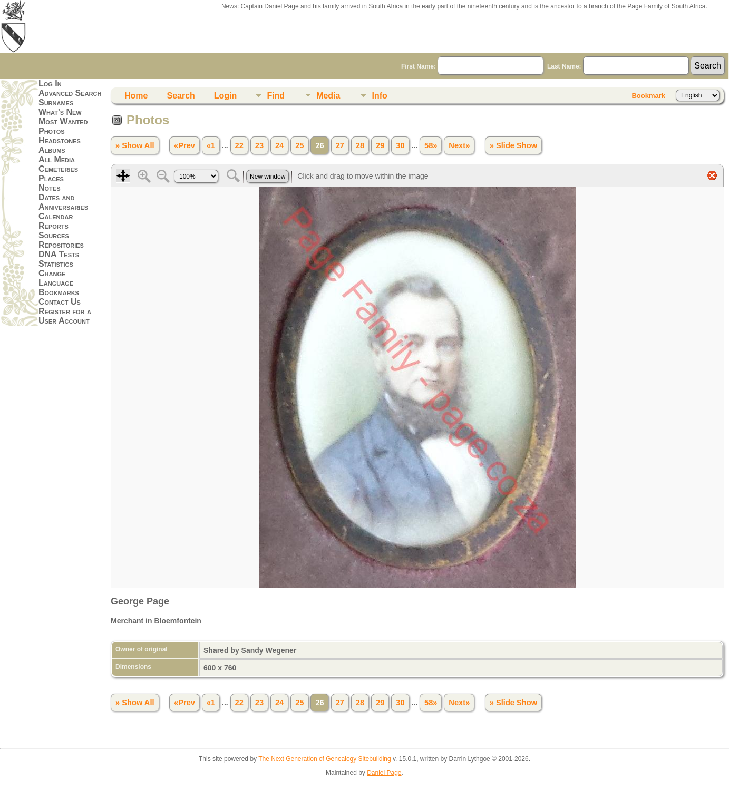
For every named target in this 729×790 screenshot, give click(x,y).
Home (136, 95)
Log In (50, 83)
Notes (49, 187)
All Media (56, 159)
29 (380, 145)
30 (400, 145)
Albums (51, 149)
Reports (53, 225)
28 (360, 145)
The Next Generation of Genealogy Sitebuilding (324, 759)
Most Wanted (63, 121)
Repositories (61, 244)
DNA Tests (58, 254)
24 (279, 145)
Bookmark (648, 96)
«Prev (184, 145)
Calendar (55, 216)
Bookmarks (58, 292)
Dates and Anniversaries (63, 202)
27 (340, 145)
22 (239, 145)
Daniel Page (384, 772)
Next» (459, 145)
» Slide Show (513, 145)
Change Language (55, 278)
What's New (60, 112)
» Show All (134, 145)
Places (51, 178)
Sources (53, 235)
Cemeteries (58, 168)
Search (181, 95)
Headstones (59, 140)
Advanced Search (69, 93)
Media (328, 95)
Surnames (55, 102)
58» (430, 145)
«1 (211, 145)
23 (259, 145)
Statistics (55, 263)
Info (379, 95)
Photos (51, 130)
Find (276, 95)
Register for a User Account (64, 316)
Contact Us (59, 301)
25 (299, 145)
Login (225, 95)
